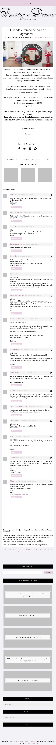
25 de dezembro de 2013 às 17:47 (31, 244)
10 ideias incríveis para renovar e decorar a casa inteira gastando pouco (28, 595)
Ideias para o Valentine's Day (28, 615)
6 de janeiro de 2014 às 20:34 (35, 406)
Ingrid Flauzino (15, 319)
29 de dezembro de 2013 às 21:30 (29, 349)
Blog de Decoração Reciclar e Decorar (22, 741)
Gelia (12, 436)
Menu (28, 3)
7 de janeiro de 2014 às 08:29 (29, 420)
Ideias (18, 428)
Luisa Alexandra (16, 244)
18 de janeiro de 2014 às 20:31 (28, 481)
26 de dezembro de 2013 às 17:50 (27, 274)
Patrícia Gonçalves (17, 295)
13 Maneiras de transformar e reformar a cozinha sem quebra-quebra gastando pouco (28, 660)
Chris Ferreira (15, 481)
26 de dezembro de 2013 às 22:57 (33, 295)
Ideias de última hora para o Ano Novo (28, 637)
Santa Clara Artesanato (18, 406)
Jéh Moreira (14, 458)
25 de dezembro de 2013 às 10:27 (26, 194)
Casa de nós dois (16, 212)
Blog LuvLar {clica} (16, 469)
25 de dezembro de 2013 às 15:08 (26, 226)
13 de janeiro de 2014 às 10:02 (26, 457)
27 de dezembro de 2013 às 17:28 (30, 318)
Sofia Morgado (15, 420)
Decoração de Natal (41, 159)
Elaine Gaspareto (32, 743)
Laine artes (14, 274)
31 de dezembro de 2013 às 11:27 (28, 372)
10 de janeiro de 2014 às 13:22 (22, 436)
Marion (12, 390)
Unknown (13, 194)
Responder (16, 207)
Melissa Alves (15, 349)
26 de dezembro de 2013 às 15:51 (24, 256)
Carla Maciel (14, 373)
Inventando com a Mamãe (19, 494)
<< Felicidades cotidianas (11, 549)
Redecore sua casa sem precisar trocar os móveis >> (43, 550)
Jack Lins (13, 226)
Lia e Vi (13, 256)
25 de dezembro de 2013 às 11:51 (32, 212)
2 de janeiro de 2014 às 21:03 (23, 390)
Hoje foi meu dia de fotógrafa (28, 680)
